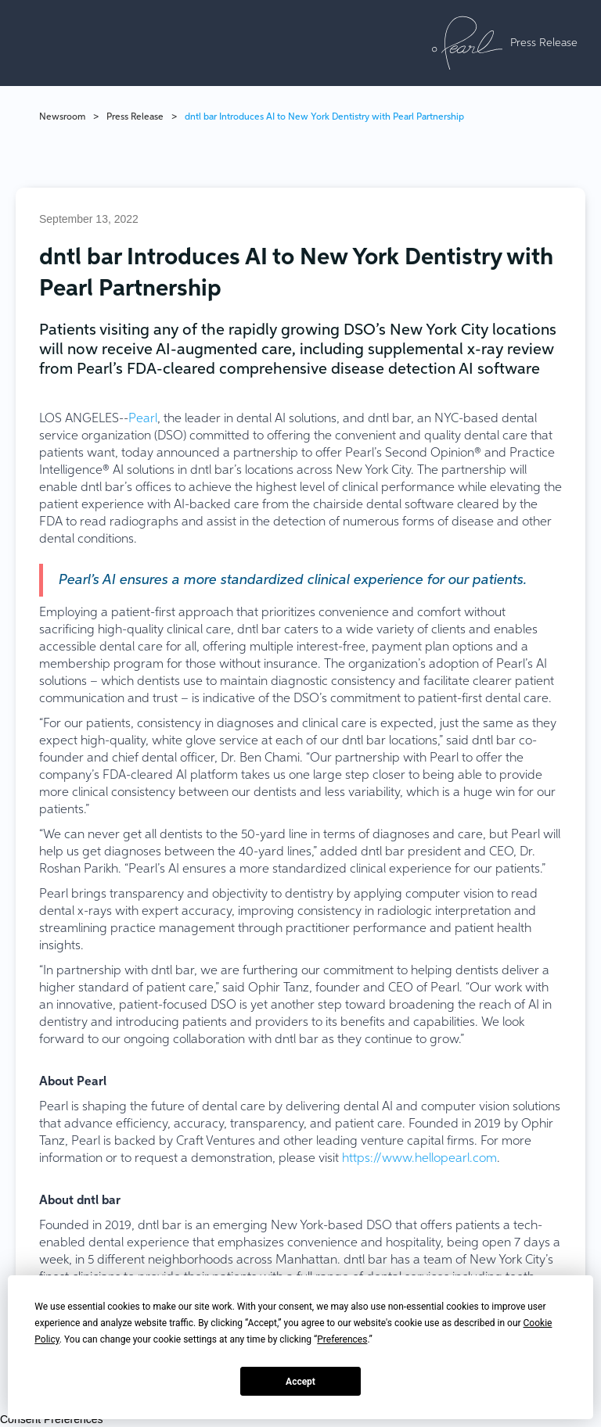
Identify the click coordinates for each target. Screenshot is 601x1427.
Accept (300, 1381)
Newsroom (62, 117)
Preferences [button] (342, 1339)
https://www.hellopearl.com (419, 1159)
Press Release (135, 117)
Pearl (142, 419)
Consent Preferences (51, 1419)
